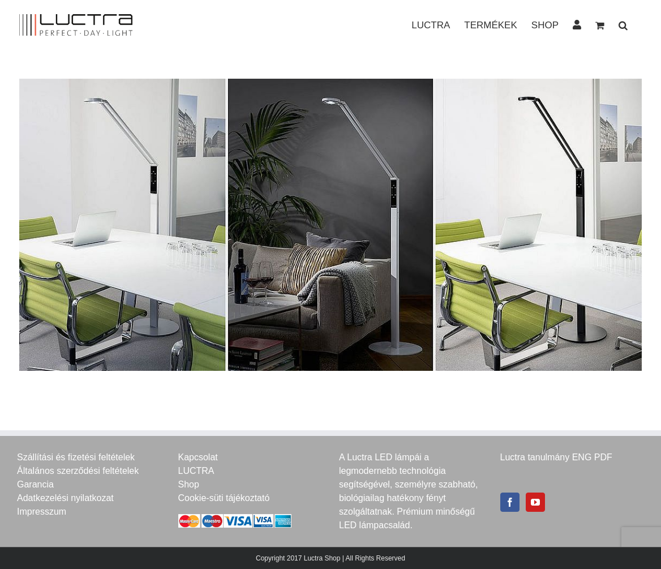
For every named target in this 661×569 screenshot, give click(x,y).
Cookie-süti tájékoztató (224, 498)
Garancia (35, 484)
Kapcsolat (198, 457)
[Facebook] (510, 502)
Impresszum (41, 511)
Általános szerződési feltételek (78, 471)
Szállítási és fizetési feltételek (76, 457)
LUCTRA (196, 471)
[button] (623, 24)
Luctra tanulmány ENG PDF (556, 457)
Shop (188, 484)
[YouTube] (535, 502)
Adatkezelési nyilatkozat (65, 498)
